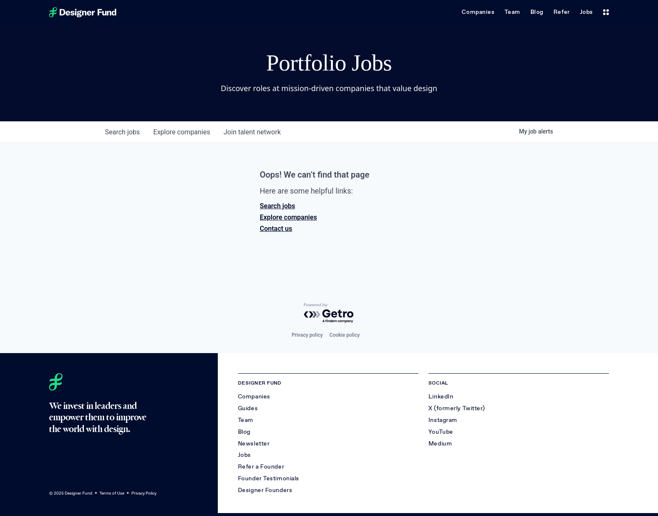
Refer (562, 12)
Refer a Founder (261, 466)
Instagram (442, 420)
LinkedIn (440, 396)
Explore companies (288, 217)
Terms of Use (111, 493)
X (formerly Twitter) (456, 408)
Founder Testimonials (268, 478)
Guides (248, 408)
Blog (536, 12)
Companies (478, 12)
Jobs (586, 12)
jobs (122, 132)
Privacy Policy (144, 493)
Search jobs (277, 206)
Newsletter (254, 443)
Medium (440, 443)
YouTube (440, 431)
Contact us (276, 229)
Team (512, 12)
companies (181, 132)
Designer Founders (265, 490)
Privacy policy (307, 335)
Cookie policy (344, 335)
